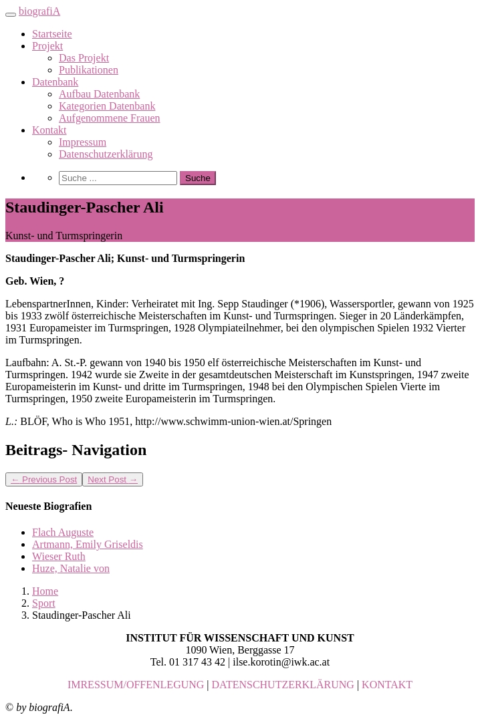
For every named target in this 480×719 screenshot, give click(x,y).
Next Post (113, 479)
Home (45, 591)
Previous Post (44, 479)
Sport (43, 603)
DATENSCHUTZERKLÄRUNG (283, 684)
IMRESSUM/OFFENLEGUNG (136, 684)
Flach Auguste (63, 532)
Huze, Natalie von (71, 568)
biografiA (39, 11)
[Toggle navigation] (10, 15)
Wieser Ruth (59, 556)
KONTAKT (387, 684)
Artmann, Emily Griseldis (87, 544)
